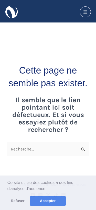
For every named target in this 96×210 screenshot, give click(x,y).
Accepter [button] (48, 201)
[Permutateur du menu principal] (85, 12)
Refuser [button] (18, 201)
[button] (47, 189)
